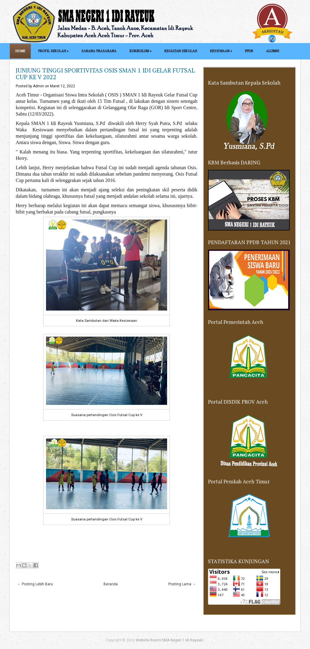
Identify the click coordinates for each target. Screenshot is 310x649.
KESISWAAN (221, 51)
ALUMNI (272, 51)
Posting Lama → (182, 584)
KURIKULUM (140, 51)
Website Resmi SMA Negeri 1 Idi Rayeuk (169, 640)
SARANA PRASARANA (99, 51)
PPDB (249, 51)
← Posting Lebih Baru (35, 584)
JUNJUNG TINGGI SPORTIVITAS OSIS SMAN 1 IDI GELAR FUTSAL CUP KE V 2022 (105, 73)
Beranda (111, 584)
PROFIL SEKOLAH (53, 51)
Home (20, 51)
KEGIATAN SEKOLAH (180, 51)
